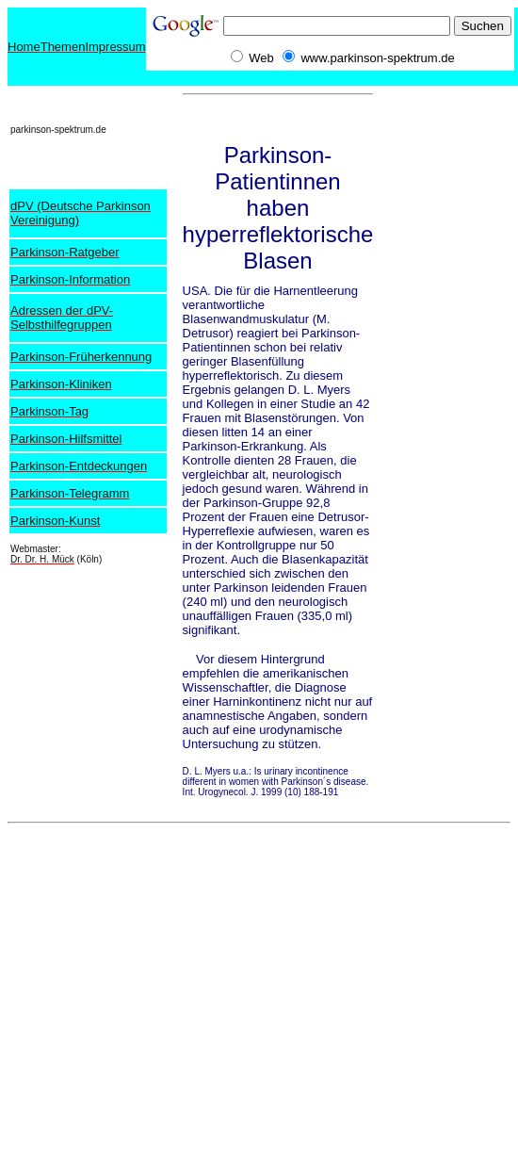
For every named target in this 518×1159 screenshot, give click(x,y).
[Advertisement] (448, 145)
